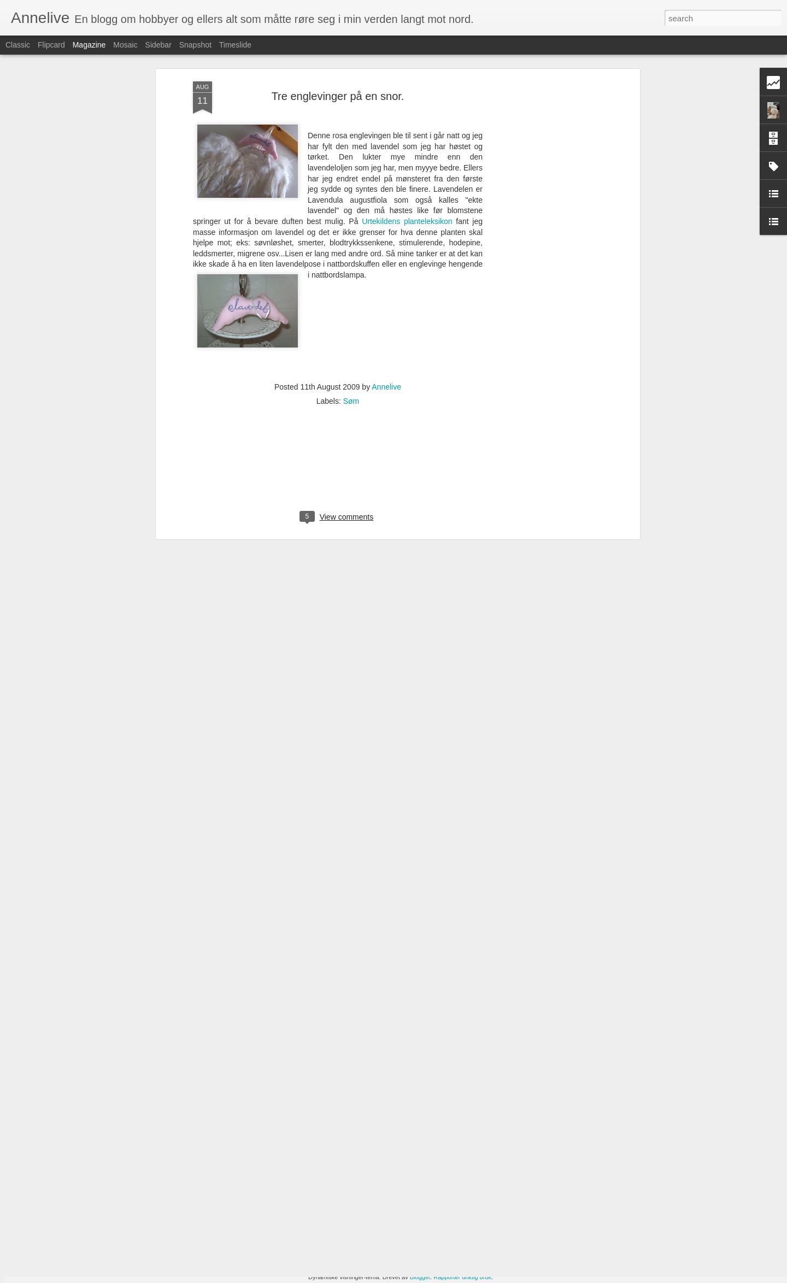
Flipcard (51, 44)
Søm (351, 317)
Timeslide (235, 44)
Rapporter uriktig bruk (462, 1277)
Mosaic (125, 44)
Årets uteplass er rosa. (327, 1146)
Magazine (89, 44)
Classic (17, 44)
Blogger (420, 1277)
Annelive (386, 302)
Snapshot (195, 44)
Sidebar (158, 44)
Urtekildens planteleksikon (409, 137)
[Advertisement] (542, 169)
